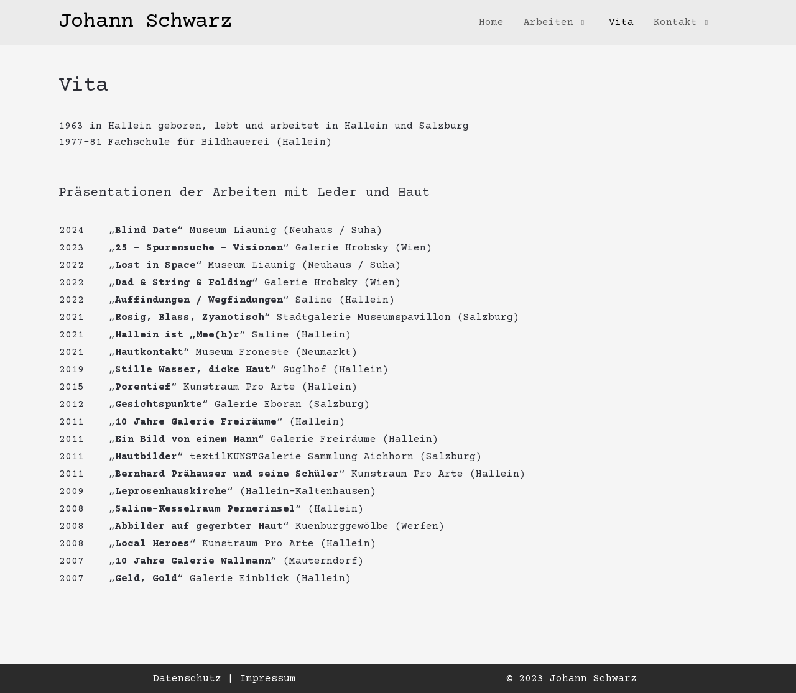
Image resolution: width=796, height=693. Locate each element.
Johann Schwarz (145, 22)
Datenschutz (187, 678)
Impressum (268, 678)
